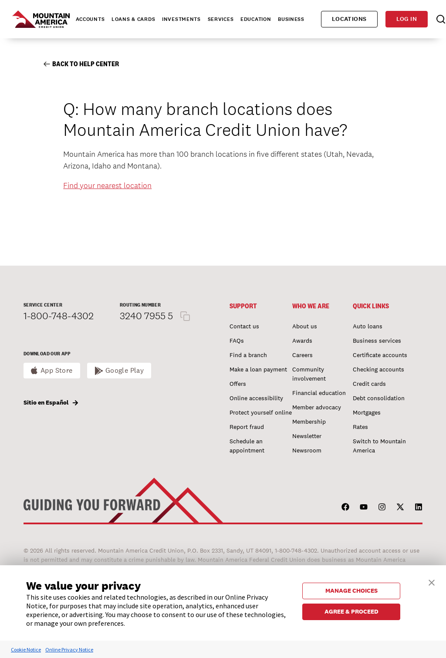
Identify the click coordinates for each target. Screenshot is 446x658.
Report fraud (247, 427)
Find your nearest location (107, 185)
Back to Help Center (81, 63)
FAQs (237, 340)
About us (304, 326)
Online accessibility (256, 398)
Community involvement (309, 373)
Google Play (124, 370)
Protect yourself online (261, 412)
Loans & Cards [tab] (133, 19)
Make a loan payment (258, 369)
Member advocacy (316, 407)
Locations (349, 19)
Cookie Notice (26, 649)
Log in (406, 19)
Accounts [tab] (90, 19)
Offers (238, 384)
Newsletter (306, 436)
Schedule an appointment (247, 445)
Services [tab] (221, 19)
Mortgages (367, 412)
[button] (431, 581)
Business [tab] (291, 19)
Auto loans (367, 326)
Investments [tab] (181, 19)
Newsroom (306, 450)
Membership (309, 421)
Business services (377, 340)
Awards (302, 340)
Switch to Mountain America (379, 445)
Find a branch (248, 355)
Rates (360, 427)
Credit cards (369, 384)
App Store (57, 370)
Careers (302, 355)
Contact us (244, 326)
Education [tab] (255, 19)
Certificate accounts (380, 355)
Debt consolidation (379, 398)
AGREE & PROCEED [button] (351, 611)
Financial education (319, 393)
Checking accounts (378, 369)
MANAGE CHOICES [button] (351, 590)
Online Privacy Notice (69, 649)
